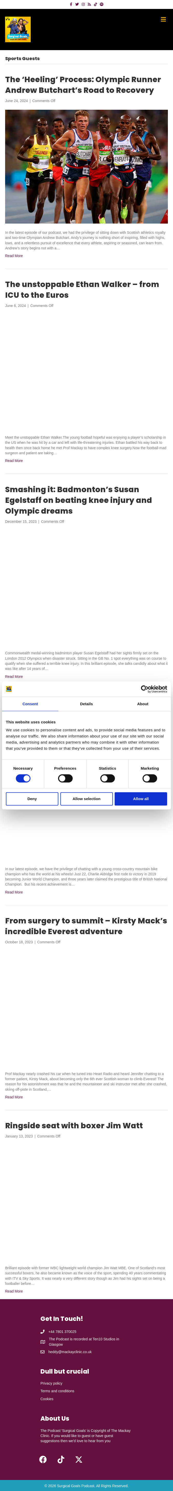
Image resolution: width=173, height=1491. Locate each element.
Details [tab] (86, 704)
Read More (14, 256)
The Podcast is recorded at (71, 1339)
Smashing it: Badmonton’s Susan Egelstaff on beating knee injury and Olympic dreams (78, 500)
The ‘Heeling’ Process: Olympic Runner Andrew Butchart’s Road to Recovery (83, 85)
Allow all (141, 799)
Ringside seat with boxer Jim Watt (74, 1125)
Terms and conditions (57, 1391)
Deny (32, 799)
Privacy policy (51, 1383)
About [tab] (142, 704)
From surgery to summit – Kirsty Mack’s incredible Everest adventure (86, 926)
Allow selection (86, 799)
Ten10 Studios (104, 1339)
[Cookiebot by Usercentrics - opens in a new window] (144, 689)
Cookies (46, 1399)
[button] (43, 1459)
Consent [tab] (30, 704)
